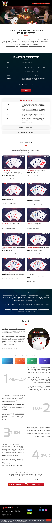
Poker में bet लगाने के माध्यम (25, 132)
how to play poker (41, 42)
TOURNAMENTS (33, 484)
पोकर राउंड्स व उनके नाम (26, 100)
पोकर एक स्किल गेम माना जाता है (40, 39)
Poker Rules (17, 510)
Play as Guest (35, 3)
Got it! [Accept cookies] (49, 520)
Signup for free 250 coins (44, 3)
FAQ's (16, 509)
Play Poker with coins (16, 484)
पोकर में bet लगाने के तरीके (25, 127)
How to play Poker (18, 511)
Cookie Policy (17, 521)
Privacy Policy (23, 521)
